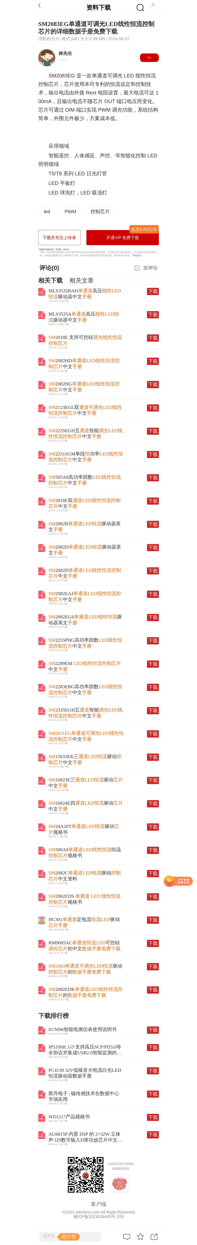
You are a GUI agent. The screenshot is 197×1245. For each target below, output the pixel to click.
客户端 (98, 1204)
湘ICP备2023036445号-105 (98, 1216)
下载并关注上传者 (59, 237)
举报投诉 (136, 255)
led (47, 211)
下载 (153, 291)
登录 (52, 249)
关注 (149, 58)
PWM (70, 211)
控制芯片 (100, 211)
